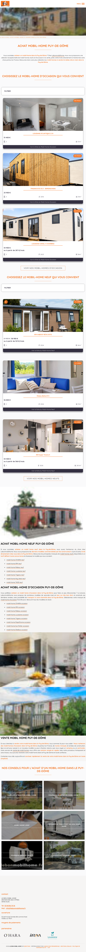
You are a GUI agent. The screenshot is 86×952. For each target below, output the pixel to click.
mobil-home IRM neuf (14, 564)
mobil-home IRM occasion (16, 607)
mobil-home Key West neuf (16, 579)
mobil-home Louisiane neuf (16, 571)
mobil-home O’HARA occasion (17, 603)
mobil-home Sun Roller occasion (18, 626)
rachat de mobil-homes (21, 750)
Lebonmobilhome (58, 55)
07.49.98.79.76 (10, 906)
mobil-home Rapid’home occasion (18, 622)
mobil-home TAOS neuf (15, 582)
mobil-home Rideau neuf (15, 567)
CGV (49, 947)
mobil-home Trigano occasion (17, 618)
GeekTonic (27, 946)
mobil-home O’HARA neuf (15, 560)
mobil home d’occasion (9, 600)
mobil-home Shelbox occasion (17, 630)
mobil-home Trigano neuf (15, 575)
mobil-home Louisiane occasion (18, 615)
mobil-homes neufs (67, 554)
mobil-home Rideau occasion (17, 611)
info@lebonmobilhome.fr (16, 908)
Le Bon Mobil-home (7, 37)
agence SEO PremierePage (52, 946)
